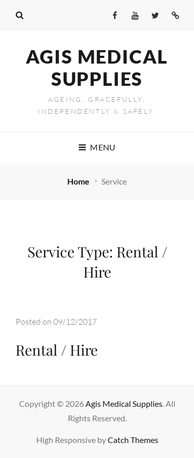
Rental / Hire (57, 349)
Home (79, 181)
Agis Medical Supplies (97, 67)
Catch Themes (133, 440)
